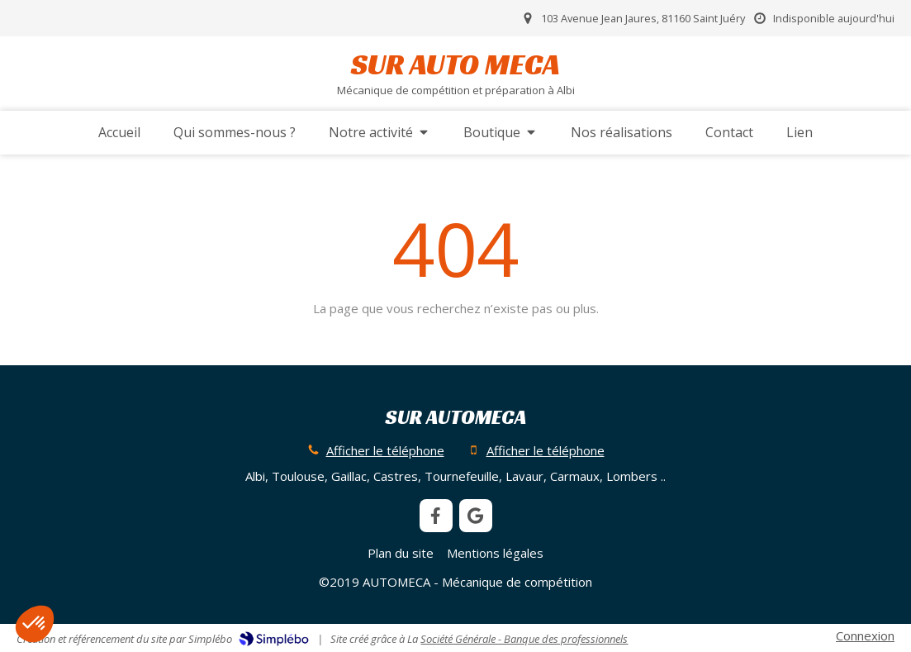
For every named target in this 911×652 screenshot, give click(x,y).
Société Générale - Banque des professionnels (524, 638)
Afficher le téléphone (385, 450)
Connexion (865, 635)
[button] (35, 624)
